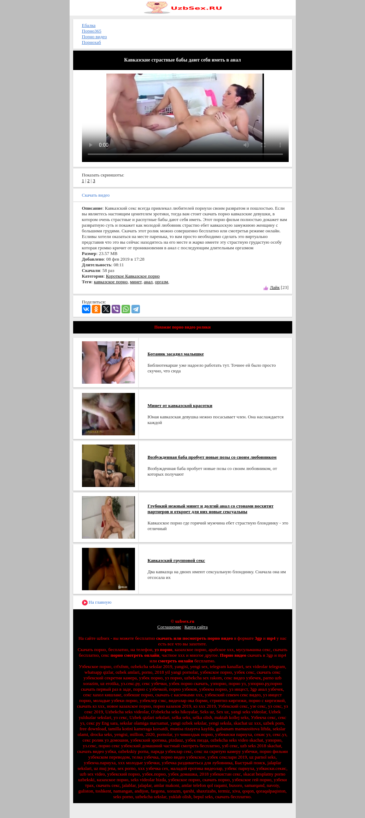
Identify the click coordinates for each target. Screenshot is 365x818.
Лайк (275, 287)
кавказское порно (111, 281)
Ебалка (89, 25)
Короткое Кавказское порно (133, 276)
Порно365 (91, 31)
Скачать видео (96, 195)
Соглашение (169, 627)
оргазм (161, 281)
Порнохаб (91, 42)
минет (136, 281)
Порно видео (94, 36)
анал (148, 281)
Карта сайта (196, 627)
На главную (97, 602)
